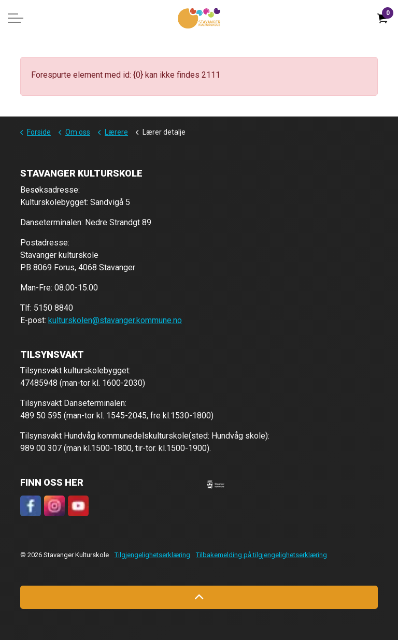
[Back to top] (199, 597)
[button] (215, 484)
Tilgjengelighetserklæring (152, 555)
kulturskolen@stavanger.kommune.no (115, 320)
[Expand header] (15, 18)
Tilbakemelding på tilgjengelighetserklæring (261, 555)
